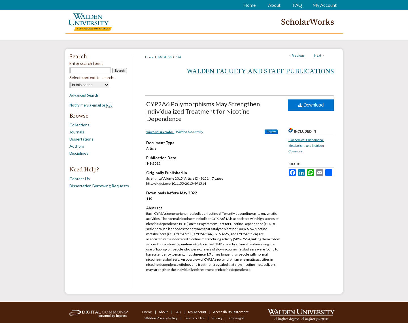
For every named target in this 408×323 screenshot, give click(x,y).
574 (178, 57)
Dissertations (81, 139)
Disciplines (78, 153)
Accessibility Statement (230, 312)
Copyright (236, 318)
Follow (271, 131)
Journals (76, 131)
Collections (79, 124)
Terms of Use (194, 318)
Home (149, 57)
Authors (76, 146)
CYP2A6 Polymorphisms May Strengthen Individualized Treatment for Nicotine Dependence (203, 111)
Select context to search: (91, 77)
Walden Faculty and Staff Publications (260, 71)
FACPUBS (164, 57)
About (163, 312)
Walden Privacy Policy (161, 318)
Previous (298, 55)
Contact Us (79, 178)
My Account (197, 312)
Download (311, 105)
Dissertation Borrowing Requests (99, 185)
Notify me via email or (90, 105)
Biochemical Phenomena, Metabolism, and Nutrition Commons (306, 145)
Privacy (217, 318)
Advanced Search (83, 95)
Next (317, 55)
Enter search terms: (87, 63)
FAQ (178, 312)
